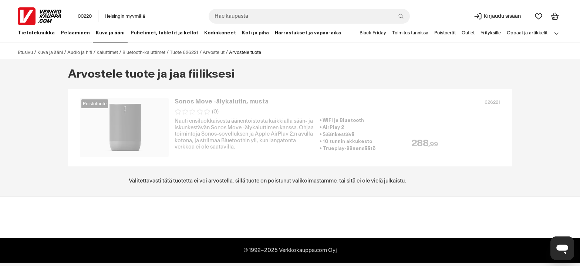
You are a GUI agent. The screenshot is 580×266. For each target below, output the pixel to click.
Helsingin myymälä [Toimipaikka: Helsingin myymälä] (125, 16)
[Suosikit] (538, 16)
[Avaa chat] (562, 248)
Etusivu (25, 52)
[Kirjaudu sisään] (497, 16)
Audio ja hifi (79, 52)
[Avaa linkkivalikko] (556, 33)
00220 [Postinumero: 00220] (85, 16)
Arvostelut (214, 52)
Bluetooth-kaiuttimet (143, 52)
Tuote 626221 (184, 52)
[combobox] (309, 16)
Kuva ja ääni (50, 52)
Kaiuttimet (107, 52)
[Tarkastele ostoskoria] (554, 16)
